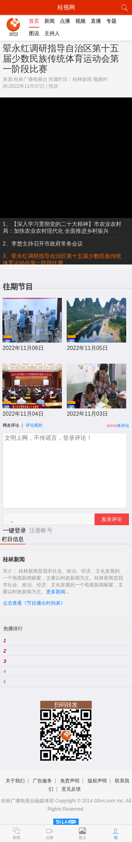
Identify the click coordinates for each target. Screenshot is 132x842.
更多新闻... (57, 591)
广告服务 (42, 780)
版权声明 (97, 780)
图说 (34, 33)
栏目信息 (13, 539)
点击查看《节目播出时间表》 (34, 603)
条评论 (123, 425)
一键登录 (15, 530)
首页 (34, 21)
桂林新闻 (82, 79)
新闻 (49, 21)
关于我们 (15, 780)
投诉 (53, 86)
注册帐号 (41, 530)
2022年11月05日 (87, 348)
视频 (80, 21)
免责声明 (69, 780)
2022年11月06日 (22, 348)
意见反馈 (71, 789)
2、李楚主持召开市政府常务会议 (43, 244)
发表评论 (111, 519)
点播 (65, 21)
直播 (96, 21)
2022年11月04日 (22, 414)
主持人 (52, 33)
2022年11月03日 (87, 414)
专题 (111, 21)
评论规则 (34, 425)
